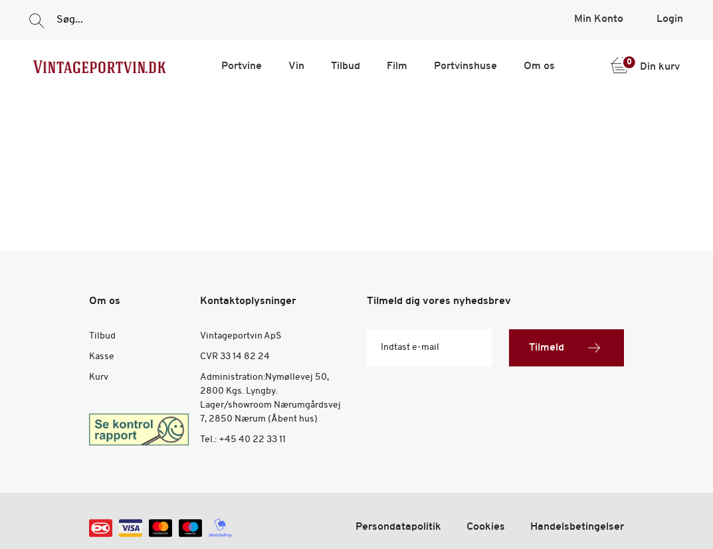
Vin (296, 66)
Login (670, 19)
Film (397, 66)
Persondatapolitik (398, 527)
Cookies (485, 527)
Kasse (101, 357)
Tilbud (345, 66)
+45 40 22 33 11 (252, 440)
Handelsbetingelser (577, 527)
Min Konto (598, 19)
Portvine (241, 66)
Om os (539, 66)
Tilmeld (566, 348)
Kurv (98, 377)
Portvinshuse (465, 66)
